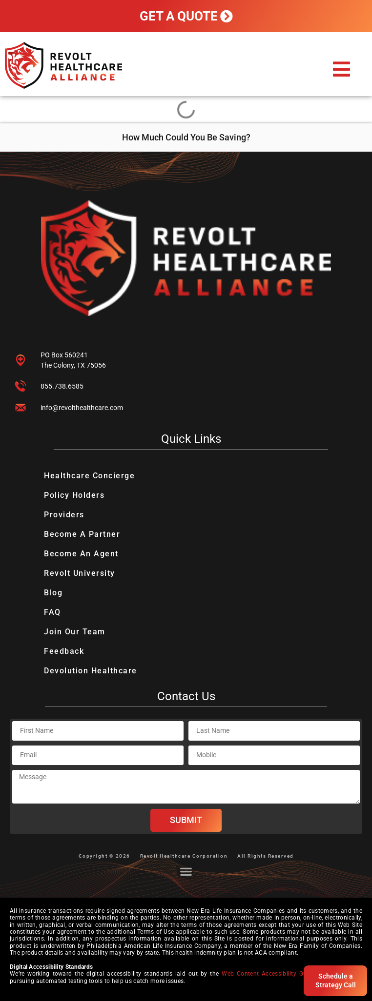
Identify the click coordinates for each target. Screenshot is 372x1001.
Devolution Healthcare (90, 670)
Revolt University (79, 573)
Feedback (64, 651)
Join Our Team (74, 631)
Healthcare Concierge (89, 475)
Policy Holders (74, 495)
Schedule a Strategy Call (335, 980)
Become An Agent (81, 553)
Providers (64, 514)
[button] (341, 69)
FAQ (52, 612)
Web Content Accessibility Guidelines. (276, 973)
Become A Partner (82, 534)
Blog (53, 592)
